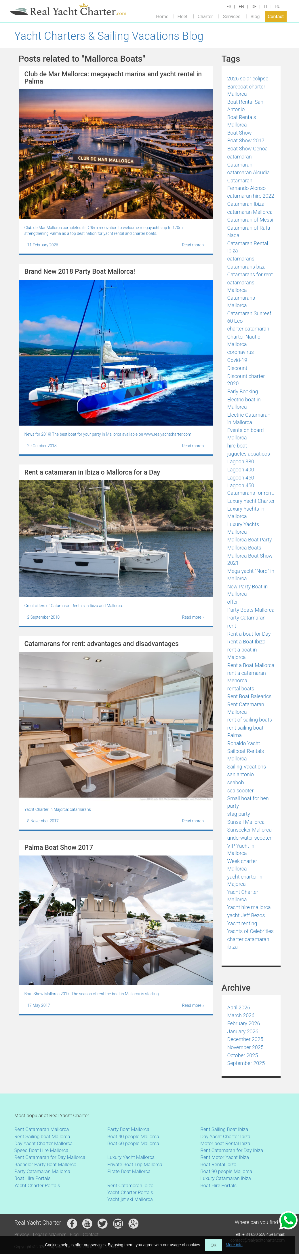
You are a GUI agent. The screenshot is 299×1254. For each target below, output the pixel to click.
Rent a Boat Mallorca (251, 665)
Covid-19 (237, 360)
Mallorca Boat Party (249, 540)
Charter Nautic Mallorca (243, 340)
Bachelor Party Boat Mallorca (45, 1164)
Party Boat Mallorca (128, 1129)
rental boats (240, 688)
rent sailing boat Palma (245, 731)
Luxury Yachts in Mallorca (245, 512)
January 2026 (242, 1031)
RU (277, 6)
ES (228, 6)
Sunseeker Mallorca (249, 830)
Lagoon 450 (240, 478)
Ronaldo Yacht (243, 743)
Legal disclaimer (49, 1234)
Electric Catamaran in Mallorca (249, 418)
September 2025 (246, 1063)
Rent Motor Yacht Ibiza (224, 1157)
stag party (238, 814)
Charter (205, 16)
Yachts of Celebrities (250, 931)
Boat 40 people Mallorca (133, 1136)
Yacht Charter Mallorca (242, 895)
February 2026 (243, 1023)
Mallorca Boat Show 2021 (250, 559)
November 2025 (245, 1047)
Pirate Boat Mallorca (129, 1171)
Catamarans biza (246, 267)
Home (162, 16)
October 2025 (242, 1055)
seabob (235, 782)
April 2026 (238, 1007)
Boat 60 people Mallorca (133, 1143)
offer (232, 602)
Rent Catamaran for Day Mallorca (49, 1157)
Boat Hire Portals (32, 1178)
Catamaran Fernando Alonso (246, 184)
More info (234, 1244)
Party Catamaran (246, 618)
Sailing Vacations (246, 767)
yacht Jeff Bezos (246, 915)
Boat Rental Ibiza (218, 1164)
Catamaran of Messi (250, 220)
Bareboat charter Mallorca (246, 90)
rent (231, 626)
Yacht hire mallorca (249, 907)
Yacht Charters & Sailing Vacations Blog (108, 36)
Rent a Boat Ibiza (246, 642)
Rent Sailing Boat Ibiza (224, 1129)
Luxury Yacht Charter (251, 501)
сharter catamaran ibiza (248, 943)
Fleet (183, 16)
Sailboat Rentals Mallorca (245, 755)
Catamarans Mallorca (241, 301)
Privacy (21, 1234)
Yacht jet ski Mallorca (130, 1199)
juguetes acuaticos (248, 454)
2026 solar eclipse (247, 78)
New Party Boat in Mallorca (247, 590)
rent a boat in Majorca (242, 653)
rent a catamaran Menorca (246, 676)
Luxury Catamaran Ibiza (225, 1178)
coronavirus (240, 352)
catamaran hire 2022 (250, 196)
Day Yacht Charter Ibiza (225, 1136)
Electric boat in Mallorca (244, 403)
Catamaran (240, 165)
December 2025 (245, 1039)
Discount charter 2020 (246, 380)
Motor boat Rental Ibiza (225, 1143)
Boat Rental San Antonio (245, 105)
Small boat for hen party (248, 802)
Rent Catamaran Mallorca (245, 708)
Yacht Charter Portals (37, 1185)
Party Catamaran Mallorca (42, 1171)
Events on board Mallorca (245, 434)
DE (254, 6)
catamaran (239, 157)
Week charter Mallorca (242, 865)
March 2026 (241, 1015)
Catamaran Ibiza (245, 204)
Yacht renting (242, 923)
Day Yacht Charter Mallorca (43, 1143)
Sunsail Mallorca (246, 822)
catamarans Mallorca (240, 286)
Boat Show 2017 (245, 140)
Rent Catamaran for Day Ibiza (231, 1150)
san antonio (240, 774)
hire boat (237, 446)
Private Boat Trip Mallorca (134, 1164)
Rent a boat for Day (249, 634)
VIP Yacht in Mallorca (240, 849)
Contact (276, 16)
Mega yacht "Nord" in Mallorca (251, 574)
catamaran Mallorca (250, 212)
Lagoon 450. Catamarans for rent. (250, 489)
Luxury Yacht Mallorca (131, 1157)
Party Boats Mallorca (251, 610)
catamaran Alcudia (248, 172)
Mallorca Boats (244, 548)
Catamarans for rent (250, 274)
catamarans (240, 259)
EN (241, 6)
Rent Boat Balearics (249, 696)
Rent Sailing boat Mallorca (42, 1136)
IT (266, 6)
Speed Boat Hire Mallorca (41, 1150)
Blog (255, 16)
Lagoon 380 (240, 461)
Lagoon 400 (240, 470)
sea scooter (240, 790)
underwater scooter (249, 838)
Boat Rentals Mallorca (241, 121)
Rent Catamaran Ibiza (130, 1185)
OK (213, 1245)
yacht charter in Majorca (244, 880)
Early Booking (242, 391)
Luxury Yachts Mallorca (243, 528)
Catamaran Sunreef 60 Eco (249, 317)
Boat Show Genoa (247, 149)
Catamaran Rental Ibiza (247, 247)
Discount (237, 368)
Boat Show (239, 133)
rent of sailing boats (249, 720)
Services (231, 16)
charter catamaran (248, 329)
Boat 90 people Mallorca (226, 1171)
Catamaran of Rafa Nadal (248, 231)
